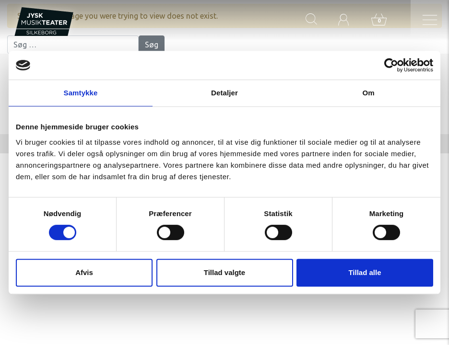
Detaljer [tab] (224, 93)
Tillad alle (364, 272)
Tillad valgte (224, 272)
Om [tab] (368, 93)
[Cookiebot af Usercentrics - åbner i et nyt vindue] (391, 65)
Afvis (84, 272)
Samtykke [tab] (81, 93)
